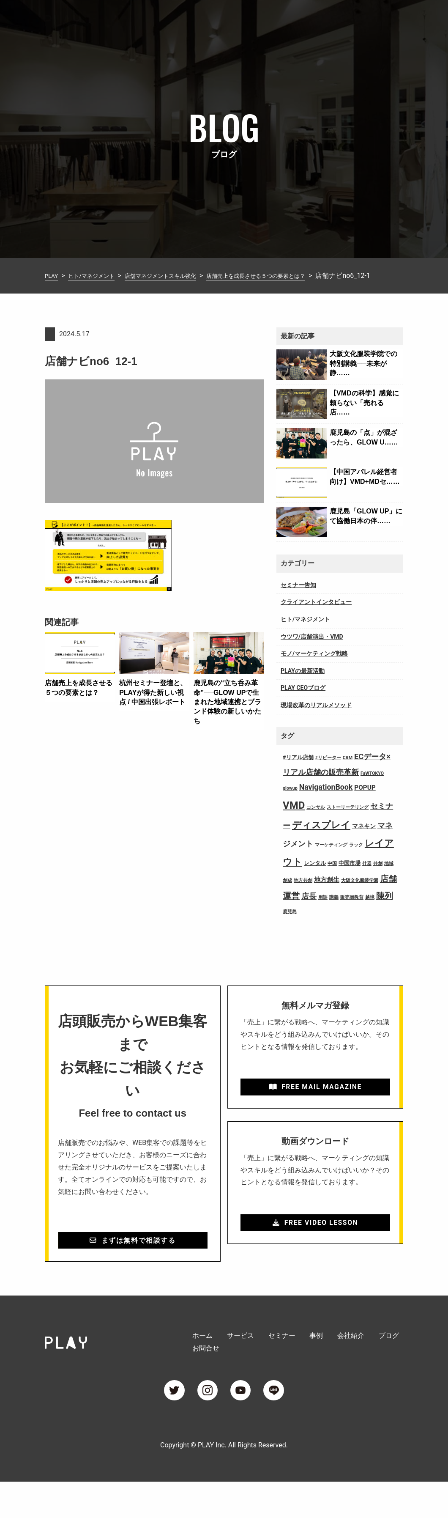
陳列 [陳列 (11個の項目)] (384, 909)
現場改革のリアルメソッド (316, 718)
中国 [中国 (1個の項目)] (332, 877)
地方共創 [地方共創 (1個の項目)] (303, 894)
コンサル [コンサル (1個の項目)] (315, 821)
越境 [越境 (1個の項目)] (369, 911)
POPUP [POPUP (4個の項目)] (364, 801)
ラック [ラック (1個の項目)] (356, 858)
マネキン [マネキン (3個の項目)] (364, 839)
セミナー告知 (298, 598)
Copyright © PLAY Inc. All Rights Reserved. (224, 1481)
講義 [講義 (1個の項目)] (334, 911)
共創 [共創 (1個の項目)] (377, 877)
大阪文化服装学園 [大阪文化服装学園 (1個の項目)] (359, 894)
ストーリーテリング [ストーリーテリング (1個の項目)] (348, 821)
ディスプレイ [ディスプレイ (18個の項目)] (321, 838)
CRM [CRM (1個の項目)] (347, 771)
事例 (284, 18)
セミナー (251, 18)
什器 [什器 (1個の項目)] (367, 877)
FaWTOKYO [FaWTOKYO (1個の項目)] (372, 787)
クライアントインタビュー (316, 615)
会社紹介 (317, 18)
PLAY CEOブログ (303, 701)
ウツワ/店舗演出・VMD (312, 650)
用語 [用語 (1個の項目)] (323, 911)
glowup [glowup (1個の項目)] (290, 801)
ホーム (175, 18)
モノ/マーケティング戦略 (314, 667)
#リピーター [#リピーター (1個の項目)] (328, 771)
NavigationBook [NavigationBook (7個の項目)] (326, 800)
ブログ (353, 18)
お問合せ (389, 18)
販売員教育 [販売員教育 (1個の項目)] (351, 911)
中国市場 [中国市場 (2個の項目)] (350, 876)
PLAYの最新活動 (303, 684)
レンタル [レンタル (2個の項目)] (315, 876)
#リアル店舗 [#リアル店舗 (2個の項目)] (298, 771)
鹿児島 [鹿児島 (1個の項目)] (290, 925)
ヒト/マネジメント (305, 632)
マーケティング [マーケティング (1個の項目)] (331, 858)
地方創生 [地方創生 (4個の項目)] (326, 893)
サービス (211, 18)
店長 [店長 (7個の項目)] (309, 910)
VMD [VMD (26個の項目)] (294, 819)
